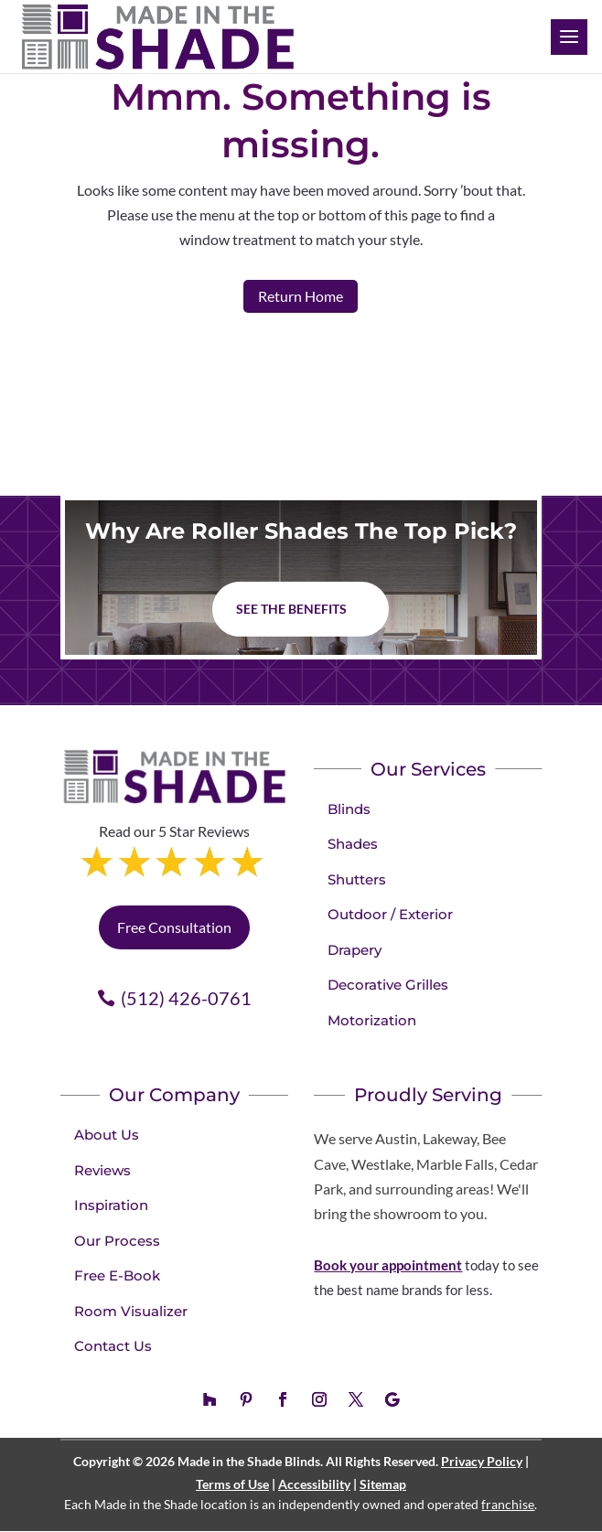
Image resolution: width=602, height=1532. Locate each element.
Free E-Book (117, 1275)
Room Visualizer (131, 1311)
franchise (507, 1504)
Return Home (300, 296)
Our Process (117, 1240)
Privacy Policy (481, 1461)
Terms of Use (232, 1484)
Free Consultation (174, 927)
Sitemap (383, 1484)
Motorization (372, 1020)
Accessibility (314, 1484)
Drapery (355, 950)
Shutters (357, 879)
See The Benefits (291, 608)
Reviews (102, 1170)
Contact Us (113, 1346)
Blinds (349, 809)
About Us (106, 1134)
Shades (353, 843)
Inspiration (111, 1205)
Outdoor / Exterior (390, 914)
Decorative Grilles (388, 984)
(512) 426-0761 (186, 998)
